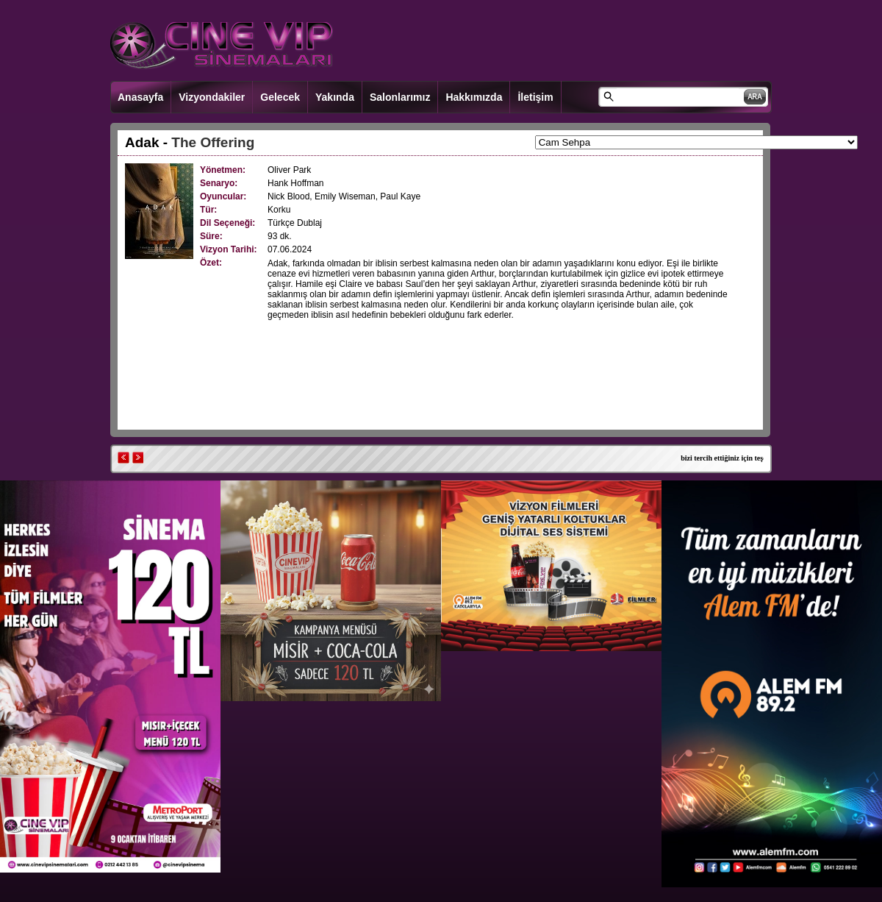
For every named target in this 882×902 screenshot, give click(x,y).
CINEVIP (221, 45)
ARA (755, 96)
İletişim (535, 97)
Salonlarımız (400, 97)
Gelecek (280, 97)
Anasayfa (140, 97)
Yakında (334, 97)
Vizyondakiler (212, 97)
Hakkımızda (473, 97)
